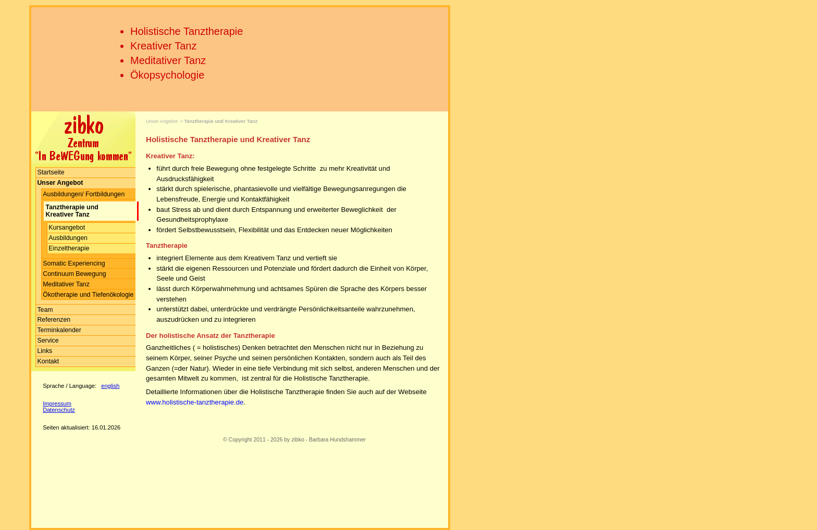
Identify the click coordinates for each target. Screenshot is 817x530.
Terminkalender (59, 330)
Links (44, 351)
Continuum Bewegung (74, 273)
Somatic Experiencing (74, 263)
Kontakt (48, 361)
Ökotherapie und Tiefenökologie (88, 294)
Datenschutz (59, 410)
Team (45, 309)
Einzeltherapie (68, 248)
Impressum (57, 403)
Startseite (50, 172)
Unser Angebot (162, 121)
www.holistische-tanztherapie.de (194, 402)
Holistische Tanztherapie (186, 31)
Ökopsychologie (167, 75)
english (110, 386)
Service (47, 340)
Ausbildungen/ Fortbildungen (84, 194)
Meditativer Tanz (168, 60)
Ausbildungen (68, 238)
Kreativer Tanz (163, 46)
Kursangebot (66, 227)
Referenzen (53, 319)
